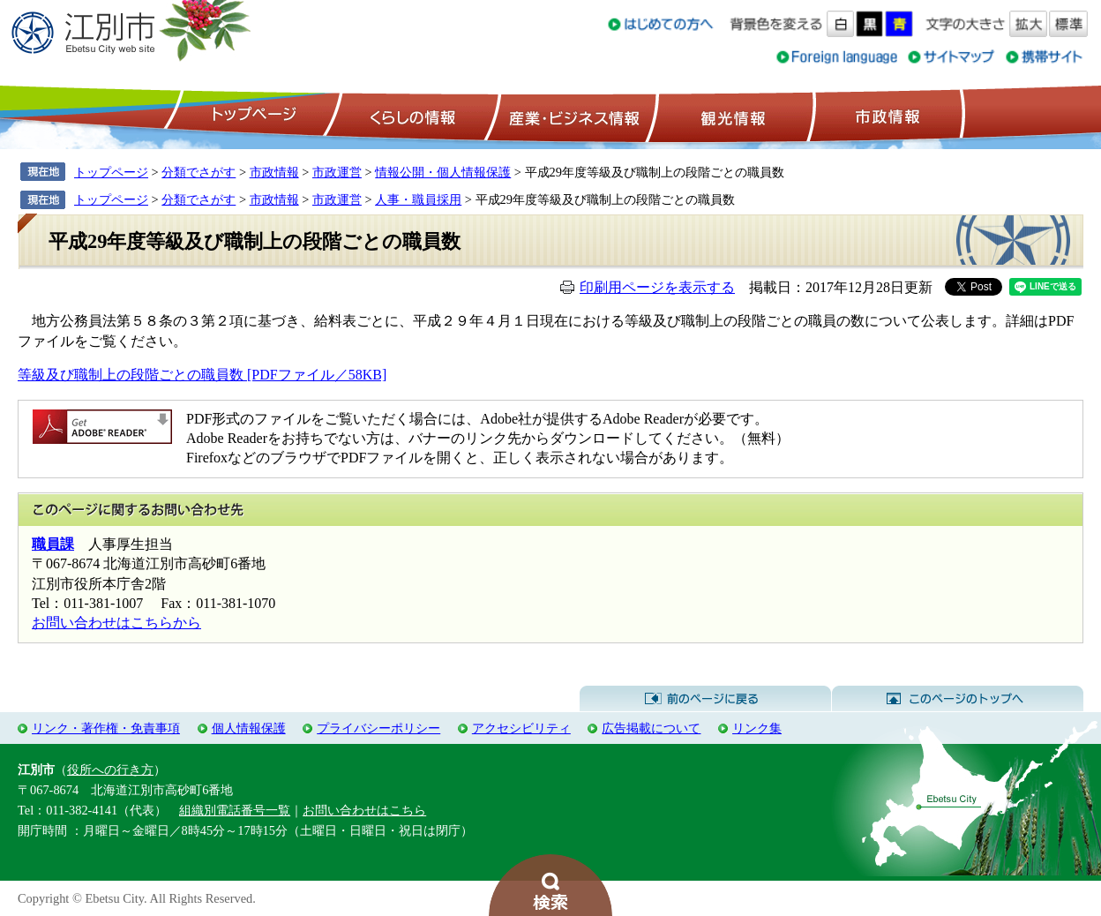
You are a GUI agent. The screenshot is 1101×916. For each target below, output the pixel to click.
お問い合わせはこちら (364, 810)
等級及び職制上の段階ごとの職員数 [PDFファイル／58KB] (202, 374)
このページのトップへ (957, 699)
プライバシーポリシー (378, 728)
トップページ (251, 115)
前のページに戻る (705, 699)
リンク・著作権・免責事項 (106, 728)
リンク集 (757, 728)
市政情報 (885, 115)
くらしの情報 (411, 115)
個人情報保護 (249, 728)
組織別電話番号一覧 (234, 810)
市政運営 (337, 172)
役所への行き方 (110, 769)
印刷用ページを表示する (657, 287)
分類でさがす (198, 172)
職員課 (53, 544)
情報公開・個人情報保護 (443, 172)
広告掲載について (651, 728)
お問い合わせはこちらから (116, 622)
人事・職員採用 (418, 199)
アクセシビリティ (521, 728)
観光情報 (731, 115)
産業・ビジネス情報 (571, 115)
